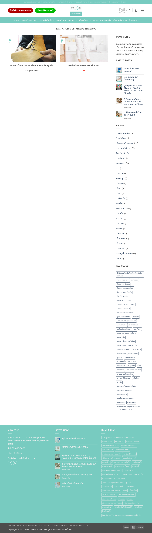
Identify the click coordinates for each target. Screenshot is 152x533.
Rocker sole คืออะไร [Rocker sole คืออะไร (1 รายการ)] (124, 292)
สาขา (125, 2)
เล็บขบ (119, 243)
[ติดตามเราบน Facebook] (120, 10)
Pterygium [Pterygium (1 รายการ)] (134, 280)
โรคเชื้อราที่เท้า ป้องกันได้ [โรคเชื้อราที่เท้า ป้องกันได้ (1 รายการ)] (125, 398)
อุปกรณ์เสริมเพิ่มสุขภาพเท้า (131, 69)
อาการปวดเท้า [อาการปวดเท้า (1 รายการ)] (130, 357)
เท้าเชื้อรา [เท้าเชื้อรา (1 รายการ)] (136, 378)
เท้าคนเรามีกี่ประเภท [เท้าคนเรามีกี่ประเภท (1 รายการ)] (123, 378)
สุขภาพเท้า (120, 163)
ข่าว (117, 168)
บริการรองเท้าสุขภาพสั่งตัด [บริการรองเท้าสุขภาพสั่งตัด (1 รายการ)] (126, 321)
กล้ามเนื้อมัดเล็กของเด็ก (72, 483)
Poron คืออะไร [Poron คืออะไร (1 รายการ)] (122, 280)
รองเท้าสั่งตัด (47, 20)
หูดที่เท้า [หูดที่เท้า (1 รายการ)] (119, 357)
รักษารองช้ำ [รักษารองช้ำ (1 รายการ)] (132, 345)
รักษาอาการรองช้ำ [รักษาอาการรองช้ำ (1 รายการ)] (123, 349)
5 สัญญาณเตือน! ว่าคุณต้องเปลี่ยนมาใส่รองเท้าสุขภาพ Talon (133, 102)
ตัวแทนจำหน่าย (120, 20)
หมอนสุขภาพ (115, 2)
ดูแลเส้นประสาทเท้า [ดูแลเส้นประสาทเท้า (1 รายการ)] (123, 316)
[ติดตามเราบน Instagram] (15, 463)
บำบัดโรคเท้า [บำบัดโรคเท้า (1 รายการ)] (121, 325)
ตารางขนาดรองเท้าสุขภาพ (78, 2)
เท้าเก (118, 258)
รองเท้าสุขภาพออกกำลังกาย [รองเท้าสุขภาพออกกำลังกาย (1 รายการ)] (127, 333)
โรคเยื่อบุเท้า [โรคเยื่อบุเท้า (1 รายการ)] (131, 402)
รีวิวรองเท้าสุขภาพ (15, 525)
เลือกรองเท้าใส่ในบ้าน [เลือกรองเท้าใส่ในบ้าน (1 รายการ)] (124, 390)
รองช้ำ (119, 203)
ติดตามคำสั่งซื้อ (44, 525)
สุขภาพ (119, 228)
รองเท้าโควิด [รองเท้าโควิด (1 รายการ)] (121, 345)
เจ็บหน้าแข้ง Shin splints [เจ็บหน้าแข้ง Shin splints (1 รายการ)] (126, 366)
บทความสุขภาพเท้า (102, 20)
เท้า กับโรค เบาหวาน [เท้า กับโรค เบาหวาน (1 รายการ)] (134, 370)
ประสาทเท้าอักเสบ (123, 148)
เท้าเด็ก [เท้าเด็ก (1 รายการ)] (119, 382)
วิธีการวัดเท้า (62, 2)
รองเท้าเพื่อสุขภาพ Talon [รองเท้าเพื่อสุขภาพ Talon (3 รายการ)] (126, 341)
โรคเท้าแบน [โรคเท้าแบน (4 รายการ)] (120, 402)
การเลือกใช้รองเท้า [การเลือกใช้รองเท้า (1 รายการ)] (123, 308)
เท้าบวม (119, 223)
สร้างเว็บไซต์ (67, 529)
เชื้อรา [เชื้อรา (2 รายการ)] (139, 366)
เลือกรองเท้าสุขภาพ (124, 143)
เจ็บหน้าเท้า (121, 238)
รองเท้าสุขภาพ (30, 20)
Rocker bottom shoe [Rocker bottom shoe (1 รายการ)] (125, 288)
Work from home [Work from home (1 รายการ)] (124, 300)
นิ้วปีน (118, 193)
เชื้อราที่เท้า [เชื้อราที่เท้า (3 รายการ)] (120, 370)
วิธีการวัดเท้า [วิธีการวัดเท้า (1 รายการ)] (136, 349)
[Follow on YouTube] (124, 10)
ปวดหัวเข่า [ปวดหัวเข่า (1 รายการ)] (137, 329)
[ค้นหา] (130, 10)
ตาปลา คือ (120, 198)
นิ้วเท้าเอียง (121, 138)
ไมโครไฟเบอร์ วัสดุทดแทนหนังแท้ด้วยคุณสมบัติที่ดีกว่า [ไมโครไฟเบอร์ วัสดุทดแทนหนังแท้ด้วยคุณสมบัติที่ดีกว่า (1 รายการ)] (128, 408)
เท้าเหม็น (119, 213)
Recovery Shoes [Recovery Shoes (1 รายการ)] (123, 284)
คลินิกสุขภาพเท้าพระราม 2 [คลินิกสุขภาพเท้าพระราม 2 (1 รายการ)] (126, 312)
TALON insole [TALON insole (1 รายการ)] (122, 296)
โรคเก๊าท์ (119, 218)
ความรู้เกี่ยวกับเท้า (124, 253)
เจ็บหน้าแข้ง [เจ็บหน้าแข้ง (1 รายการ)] (132, 362)
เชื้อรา (118, 188)
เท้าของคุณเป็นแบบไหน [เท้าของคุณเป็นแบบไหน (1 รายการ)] (125, 374)
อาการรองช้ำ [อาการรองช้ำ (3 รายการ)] (121, 362)
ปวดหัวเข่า (120, 248)
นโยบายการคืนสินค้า (76, 525)
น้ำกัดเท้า (120, 233)
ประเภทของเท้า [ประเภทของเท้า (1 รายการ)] (133, 325)
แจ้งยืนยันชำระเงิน (30, 525)
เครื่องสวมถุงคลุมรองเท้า (99, 2)
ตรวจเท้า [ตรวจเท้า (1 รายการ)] (136, 316)
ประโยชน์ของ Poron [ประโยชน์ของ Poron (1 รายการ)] (124, 329)
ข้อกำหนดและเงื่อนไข (59, 525)
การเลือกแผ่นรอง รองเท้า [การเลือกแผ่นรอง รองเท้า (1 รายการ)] (126, 304)
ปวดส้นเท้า (120, 158)
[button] (135, 10)
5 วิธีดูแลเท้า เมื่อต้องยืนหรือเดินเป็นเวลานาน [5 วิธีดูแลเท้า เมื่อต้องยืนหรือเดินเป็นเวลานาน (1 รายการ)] (129, 274)
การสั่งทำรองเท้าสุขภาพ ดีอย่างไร (84, 65)
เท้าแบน (119, 183)
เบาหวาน (120, 173)
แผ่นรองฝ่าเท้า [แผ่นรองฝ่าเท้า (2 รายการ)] (122, 394)
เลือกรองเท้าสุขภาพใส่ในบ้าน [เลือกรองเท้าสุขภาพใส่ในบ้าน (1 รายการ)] (126, 386)
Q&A (88, 525)
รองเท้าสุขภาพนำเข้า (66, 20)
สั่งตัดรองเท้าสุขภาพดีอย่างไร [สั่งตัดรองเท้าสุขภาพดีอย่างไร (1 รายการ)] (127, 353)
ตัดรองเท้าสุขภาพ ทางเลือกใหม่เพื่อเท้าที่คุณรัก (31, 65)
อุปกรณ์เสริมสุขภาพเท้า (32, 2)
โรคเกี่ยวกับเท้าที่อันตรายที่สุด (131, 78)
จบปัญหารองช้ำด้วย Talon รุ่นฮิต (132, 113)
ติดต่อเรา (134, 20)
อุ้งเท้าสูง (120, 178)
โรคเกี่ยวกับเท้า (122, 153)
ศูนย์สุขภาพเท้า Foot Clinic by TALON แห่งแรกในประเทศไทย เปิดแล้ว (133, 89)
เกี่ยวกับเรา (85, 20)
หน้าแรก (16, 20)
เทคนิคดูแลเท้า (122, 133)
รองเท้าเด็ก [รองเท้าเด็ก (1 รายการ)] (121, 337)
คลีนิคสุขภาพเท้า (49, 2)
